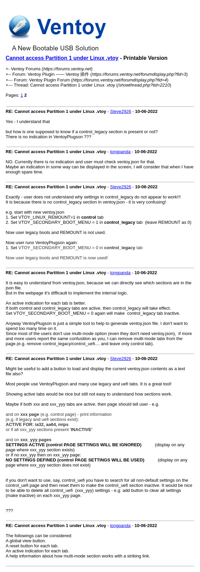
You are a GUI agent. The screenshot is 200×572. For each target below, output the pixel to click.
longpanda (120, 151)
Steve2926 (120, 111)
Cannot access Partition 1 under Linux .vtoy (62, 58)
